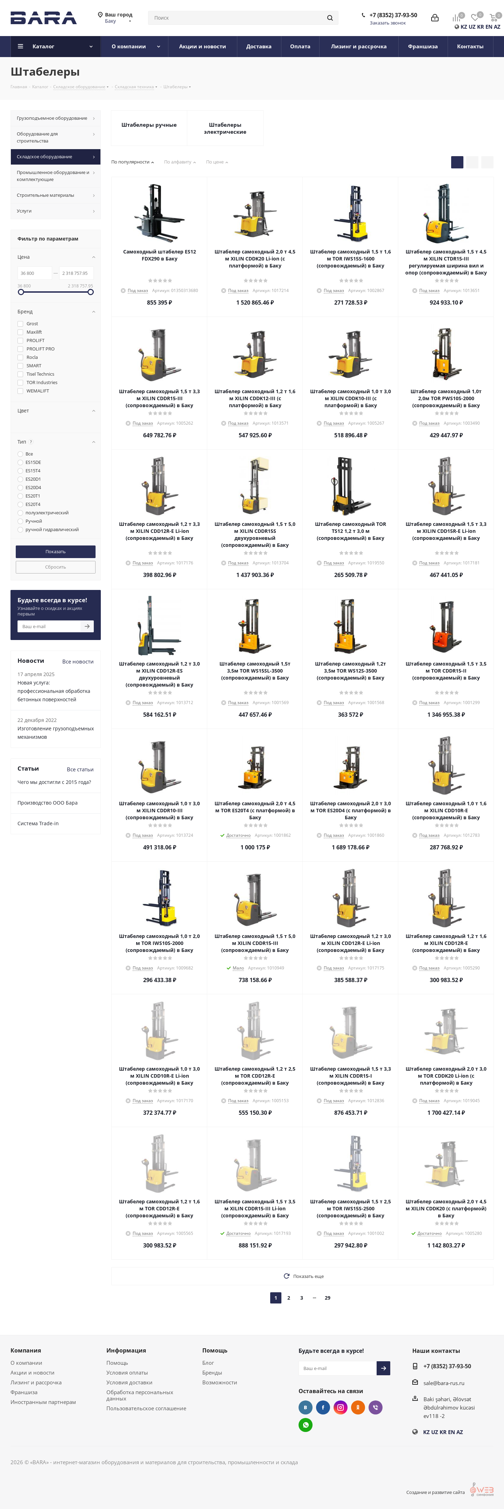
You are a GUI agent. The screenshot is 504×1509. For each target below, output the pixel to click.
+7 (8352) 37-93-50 (393, 15)
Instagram (341, 1407)
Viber (376, 1407)
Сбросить (55, 567)
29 (327, 1297)
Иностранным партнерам (43, 1401)
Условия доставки (129, 1382)
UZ (472, 26)
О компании (26, 1362)
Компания (25, 1350)
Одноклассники (358, 1407)
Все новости (78, 661)
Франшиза (23, 1392)
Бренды (212, 1372)
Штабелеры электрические (225, 128)
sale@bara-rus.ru (444, 1382)
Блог (208, 1362)
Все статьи (80, 769)
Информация (126, 1350)
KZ (464, 26)
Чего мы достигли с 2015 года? (54, 782)
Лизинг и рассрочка (36, 1382)
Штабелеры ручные (149, 124)
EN (488, 26)
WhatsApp (306, 1425)
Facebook (323, 1407)
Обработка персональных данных (139, 1395)
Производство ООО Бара (48, 802)
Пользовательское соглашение (146, 1408)
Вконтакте (306, 1407)
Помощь (117, 1362)
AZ (497, 26)
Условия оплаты (127, 1372)
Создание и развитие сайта (445, 1492)
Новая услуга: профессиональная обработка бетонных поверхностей (54, 691)
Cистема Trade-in (38, 823)
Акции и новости (32, 1372)
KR (480, 26)
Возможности (219, 1382)
